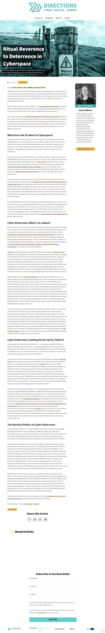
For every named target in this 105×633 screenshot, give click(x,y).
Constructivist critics (14, 184)
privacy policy (42, 613)
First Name (32, 586)
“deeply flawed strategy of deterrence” (27, 171)
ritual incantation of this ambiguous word (54, 214)
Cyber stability (27, 87)
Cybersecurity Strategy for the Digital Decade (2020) (42, 116)
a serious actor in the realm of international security (50, 182)
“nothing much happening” (31, 399)
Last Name (32, 594)
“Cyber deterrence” (58, 252)
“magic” (42, 364)
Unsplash (36, 504)
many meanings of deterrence (49, 106)
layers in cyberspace (30, 277)
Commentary (23, 82)
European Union (39, 87)
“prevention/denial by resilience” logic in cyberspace (24, 167)
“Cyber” (9, 252)
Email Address (33, 578)
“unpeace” (38, 408)
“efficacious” (41, 162)
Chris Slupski (28, 504)
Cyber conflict (17, 87)
